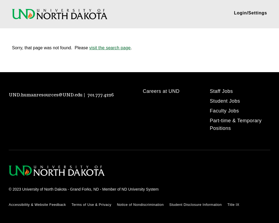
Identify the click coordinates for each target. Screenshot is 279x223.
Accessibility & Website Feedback (37, 205)
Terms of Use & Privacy (91, 205)
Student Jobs (225, 101)
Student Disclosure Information (195, 205)
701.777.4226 (100, 95)
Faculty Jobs (224, 111)
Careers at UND (161, 91)
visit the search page (110, 47)
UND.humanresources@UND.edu (46, 95)
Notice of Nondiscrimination (140, 205)
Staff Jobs (221, 91)
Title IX (233, 205)
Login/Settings (250, 13)
